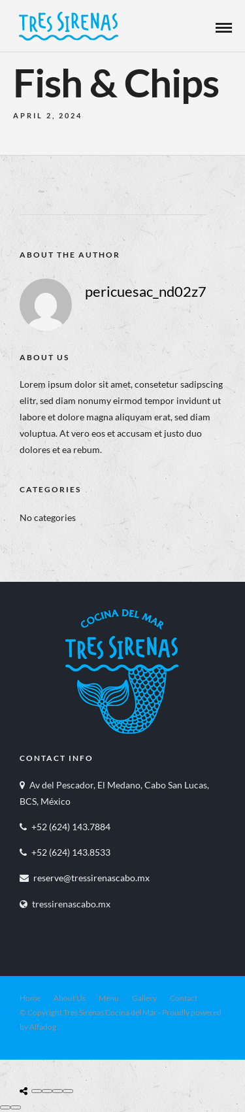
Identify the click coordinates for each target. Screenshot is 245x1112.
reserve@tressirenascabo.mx (91, 877)
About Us (70, 998)
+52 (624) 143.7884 (70, 826)
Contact (183, 998)
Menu (109, 998)
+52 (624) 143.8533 (70, 852)
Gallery (144, 998)
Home (30, 998)
